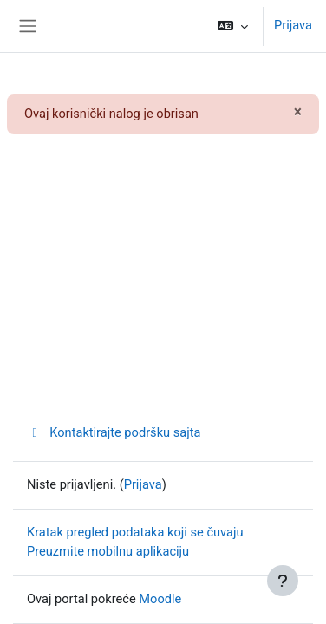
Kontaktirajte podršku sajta (113, 432)
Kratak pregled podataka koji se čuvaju (135, 532)
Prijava (293, 25)
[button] (232, 26)
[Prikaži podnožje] (282, 580)
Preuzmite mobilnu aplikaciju (108, 551)
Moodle (160, 599)
